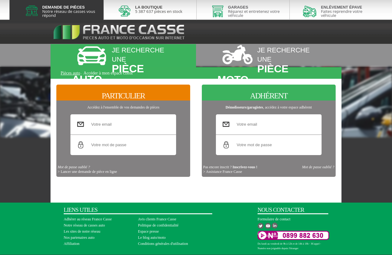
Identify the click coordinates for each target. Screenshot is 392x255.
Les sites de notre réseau (82, 231)
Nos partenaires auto (79, 237)
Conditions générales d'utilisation (163, 244)
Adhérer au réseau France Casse (88, 219)
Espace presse (148, 231)
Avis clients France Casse (157, 219)
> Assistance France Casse (222, 181)
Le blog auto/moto (152, 237)
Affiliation (71, 244)
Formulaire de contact (274, 219)
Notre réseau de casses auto (84, 225)
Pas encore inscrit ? (230, 176)
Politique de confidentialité (158, 225)
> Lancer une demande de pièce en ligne (87, 181)
